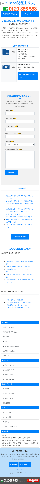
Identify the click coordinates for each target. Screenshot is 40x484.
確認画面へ (11, 172)
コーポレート (30, 14)
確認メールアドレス (13, 133)
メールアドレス (11, 126)
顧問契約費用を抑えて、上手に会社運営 (19, 302)
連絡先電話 (10, 118)
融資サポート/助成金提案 (11, 346)
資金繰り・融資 (8, 398)
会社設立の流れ (8, 374)
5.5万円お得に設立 (9, 351)
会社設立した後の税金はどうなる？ (18, 307)
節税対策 (6, 336)
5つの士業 (6, 356)
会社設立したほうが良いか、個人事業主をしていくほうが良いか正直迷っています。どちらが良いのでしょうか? (19, 211)
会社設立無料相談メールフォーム (27, 76)
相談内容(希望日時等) (13, 149)
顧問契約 (6, 388)
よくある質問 (7, 417)
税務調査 (6, 341)
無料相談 (9, 141)
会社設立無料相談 (8, 327)
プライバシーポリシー (10, 426)
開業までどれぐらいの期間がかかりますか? (19, 216)
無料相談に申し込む (10, 14)
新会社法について (8, 370)
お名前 (9, 110)
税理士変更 (6, 403)
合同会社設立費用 (8, 379)
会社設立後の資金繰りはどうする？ (18, 305)
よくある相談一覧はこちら (20, 237)
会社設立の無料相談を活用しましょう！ (19, 266)
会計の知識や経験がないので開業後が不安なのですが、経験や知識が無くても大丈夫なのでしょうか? (19, 203)
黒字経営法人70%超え (10, 332)
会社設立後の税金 (8, 393)
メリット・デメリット (10, 365)
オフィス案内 (7, 412)
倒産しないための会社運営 (15, 300)
